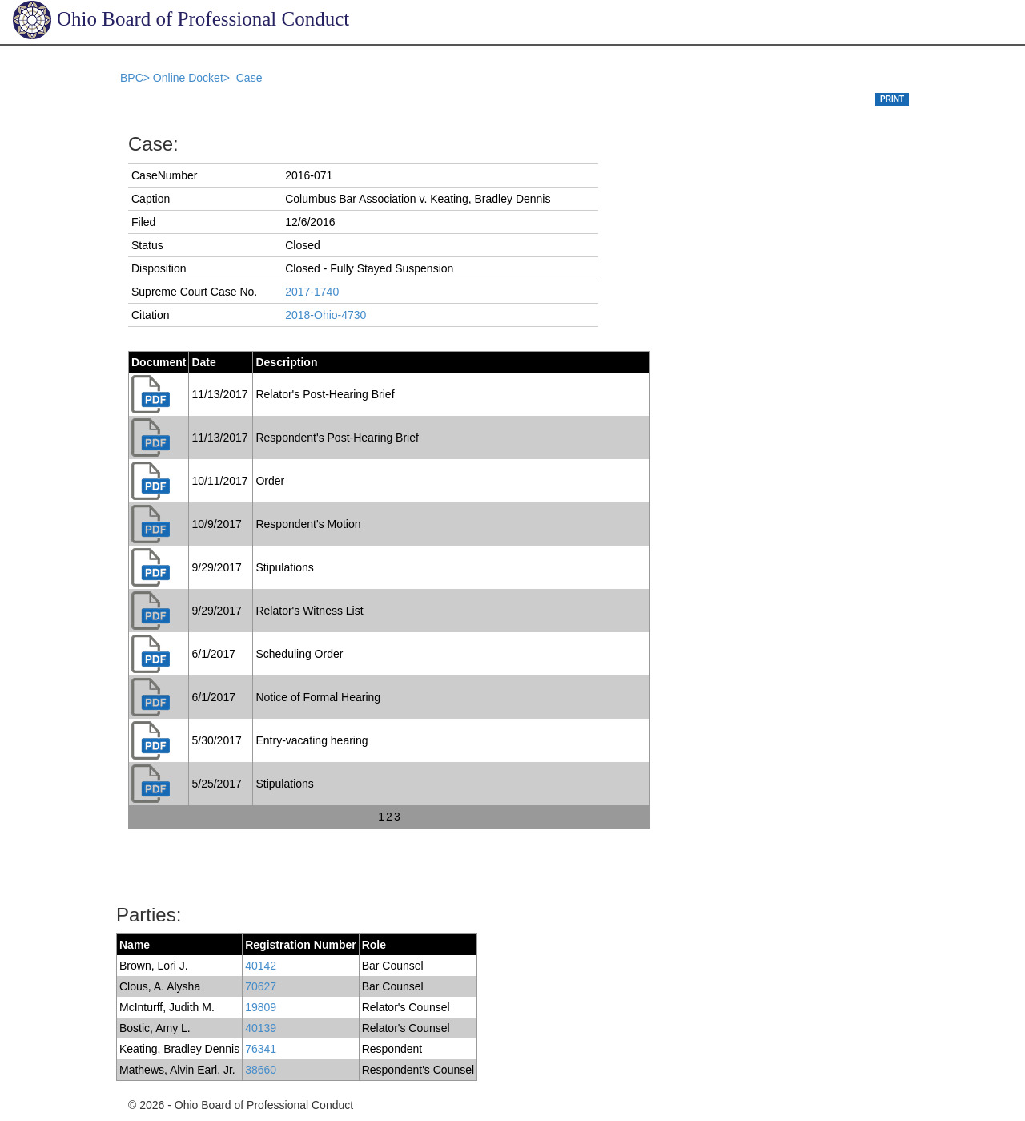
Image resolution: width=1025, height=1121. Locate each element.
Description (286, 362)
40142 (260, 965)
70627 (260, 986)
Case (249, 77)
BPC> (136, 77)
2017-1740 (312, 291)
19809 (260, 1007)
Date (203, 362)
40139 (260, 1028)
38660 (260, 1069)
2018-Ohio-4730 (325, 314)
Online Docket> (193, 77)
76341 (260, 1048)
